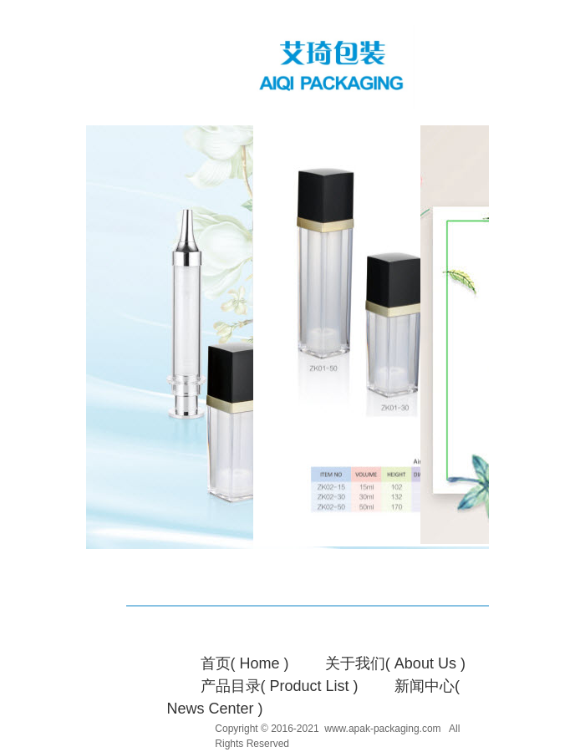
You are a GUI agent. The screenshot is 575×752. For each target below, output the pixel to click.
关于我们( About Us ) (395, 663)
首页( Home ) (245, 663)
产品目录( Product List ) (280, 686)
